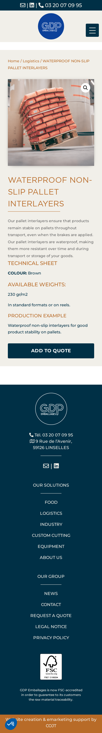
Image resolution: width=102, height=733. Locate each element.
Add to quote (51, 351)
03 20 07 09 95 (60, 5)
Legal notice (51, 626)
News (51, 593)
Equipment (51, 546)
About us (51, 557)
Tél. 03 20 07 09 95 (51, 434)
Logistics (31, 61)
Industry (51, 524)
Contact (51, 604)
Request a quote (51, 615)
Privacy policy (51, 637)
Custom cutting (51, 535)
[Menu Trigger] (92, 30)
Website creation (23, 719)
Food (51, 502)
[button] (85, 88)
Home (13, 61)
